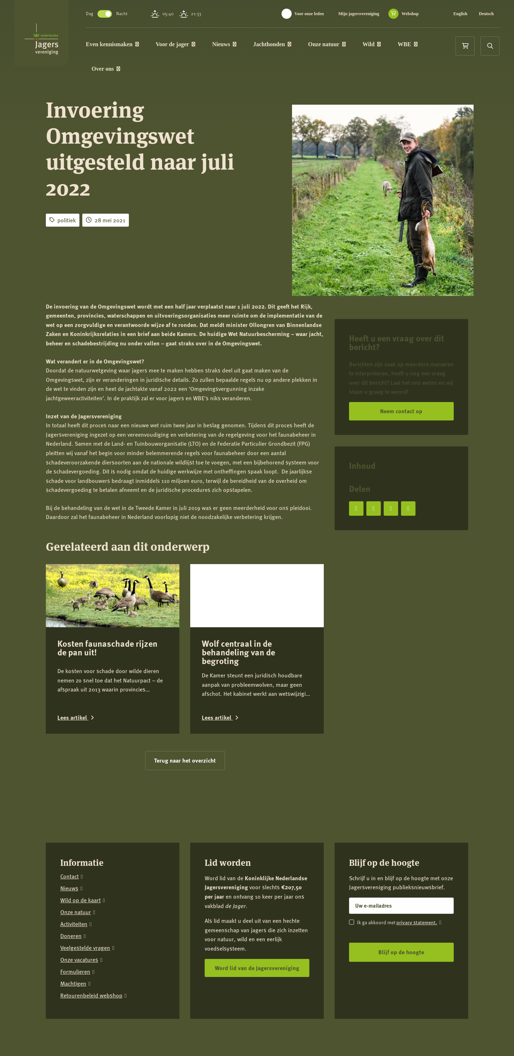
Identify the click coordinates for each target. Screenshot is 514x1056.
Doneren (71, 927)
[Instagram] (417, 1031)
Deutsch (486, 14)
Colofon (151, 1026)
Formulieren (75, 963)
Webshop (410, 14)
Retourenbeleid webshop (91, 987)
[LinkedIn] (440, 1031)
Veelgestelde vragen (85, 939)
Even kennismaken (125, 45)
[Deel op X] (373, 508)
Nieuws (237, 45)
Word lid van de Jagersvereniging (257, 959)
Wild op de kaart (80, 892)
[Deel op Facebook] (356, 508)
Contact (69, 868)
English (460, 14)
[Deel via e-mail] (408, 508)
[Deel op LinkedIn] (391, 508)
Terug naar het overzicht (185, 751)
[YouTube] (462, 1031)
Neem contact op (401, 411)
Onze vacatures (79, 951)
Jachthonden (285, 45)
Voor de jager (188, 45)
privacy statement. (416, 913)
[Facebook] (395, 1031)
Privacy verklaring (115, 1026)
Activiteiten (73, 915)
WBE (421, 45)
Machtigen (73, 975)
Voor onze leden (309, 13)
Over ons (119, 71)
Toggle (117, 14)
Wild (384, 45)
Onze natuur (340, 45)
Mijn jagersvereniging (358, 14)
